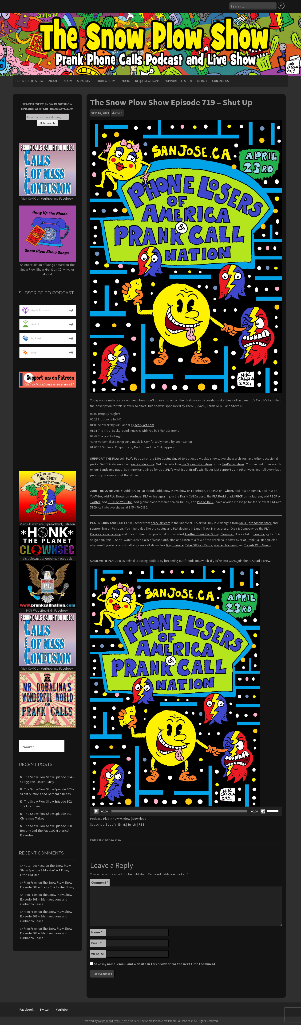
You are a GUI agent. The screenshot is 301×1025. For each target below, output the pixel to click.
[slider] (179, 811)
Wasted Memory (225, 544)
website (38, 523)
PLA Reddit (220, 495)
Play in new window (116, 818)
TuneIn (132, 824)
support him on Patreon (106, 528)
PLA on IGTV (205, 501)
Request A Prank (147, 80)
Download (139, 818)
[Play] (96, 810)
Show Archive (106, 80)
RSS (141, 824)
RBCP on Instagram (248, 495)
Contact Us (220, 80)
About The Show (60, 80)
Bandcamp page (111, 469)
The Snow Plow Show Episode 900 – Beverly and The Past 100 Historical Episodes (47, 830)
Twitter (45, 1009)
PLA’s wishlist (175, 469)
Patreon (69, 523)
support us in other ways (237, 469)
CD (60, 269)
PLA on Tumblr (250, 490)
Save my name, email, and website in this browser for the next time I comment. (155, 963)
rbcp (119, 112)
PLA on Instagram (155, 495)
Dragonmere (175, 544)
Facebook (66, 198)
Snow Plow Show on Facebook (183, 490)
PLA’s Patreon (135, 458)
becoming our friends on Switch (186, 560)
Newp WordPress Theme (113, 1020)
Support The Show (178, 80)
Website (97, 953)
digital (47, 274)
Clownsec (227, 533)
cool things (261, 533)
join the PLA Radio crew (254, 560)
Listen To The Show (29, 80)
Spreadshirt (53, 523)
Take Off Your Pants (198, 544)
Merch (202, 80)
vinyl (66, 269)
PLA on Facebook (143, 490)
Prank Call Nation (258, 539)
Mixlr (50, 610)
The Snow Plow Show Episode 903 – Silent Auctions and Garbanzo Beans (46, 898)
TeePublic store (233, 463)
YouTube (47, 198)
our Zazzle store (142, 463)
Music (126, 80)
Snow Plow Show (111, 839)
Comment (99, 882)
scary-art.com (144, 424)
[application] (186, 810)
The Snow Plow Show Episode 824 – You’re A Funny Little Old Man (45, 869)
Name (96, 932)
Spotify (111, 824)
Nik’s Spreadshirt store (255, 522)
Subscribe (84, 80)
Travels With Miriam (257, 544)
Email (122, 824)
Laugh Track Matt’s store (211, 528)
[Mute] (263, 810)
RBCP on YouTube (120, 501)
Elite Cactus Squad (168, 458)
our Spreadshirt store (197, 463)
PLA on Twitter (223, 490)
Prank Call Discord (192, 495)
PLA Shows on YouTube (126, 495)
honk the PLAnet (110, 539)
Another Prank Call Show (201, 533)
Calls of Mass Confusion (158, 539)
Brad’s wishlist (199, 469)
